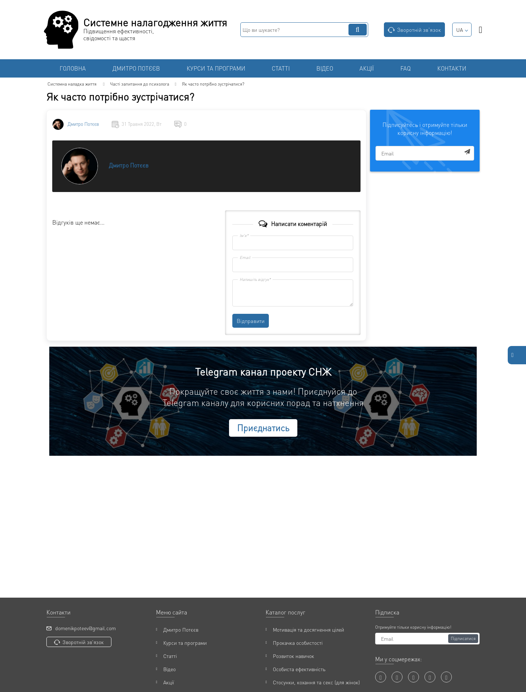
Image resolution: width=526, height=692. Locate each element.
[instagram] (429, 677)
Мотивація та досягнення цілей (308, 629)
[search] (304, 29)
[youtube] (397, 677)
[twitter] (413, 677)
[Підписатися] (463, 638)
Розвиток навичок (293, 655)
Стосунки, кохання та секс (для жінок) (316, 682)
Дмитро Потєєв (83, 124)
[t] (446, 677)
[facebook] (380, 677)
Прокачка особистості (298, 642)
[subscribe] (425, 153)
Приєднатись (263, 427)
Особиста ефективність (299, 669)
